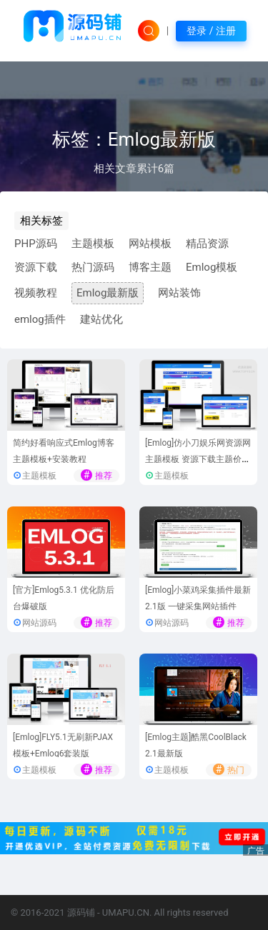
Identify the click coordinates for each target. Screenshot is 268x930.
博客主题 (150, 267)
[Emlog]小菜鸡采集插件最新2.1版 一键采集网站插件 (198, 598)
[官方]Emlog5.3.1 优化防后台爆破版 (63, 598)
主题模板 (92, 243)
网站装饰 (179, 292)
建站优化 (101, 319)
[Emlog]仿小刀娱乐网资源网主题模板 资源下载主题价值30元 (198, 459)
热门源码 (92, 267)
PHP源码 (35, 243)
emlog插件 (40, 319)
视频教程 (35, 292)
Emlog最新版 (107, 292)
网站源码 (39, 623)
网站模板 (150, 243)
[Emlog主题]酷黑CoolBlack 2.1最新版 (196, 745)
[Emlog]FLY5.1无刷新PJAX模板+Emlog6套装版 (63, 745)
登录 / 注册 (211, 30)
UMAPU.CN (125, 912)
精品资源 (207, 243)
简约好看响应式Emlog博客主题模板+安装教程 (63, 451)
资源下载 (35, 267)
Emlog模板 (211, 267)
